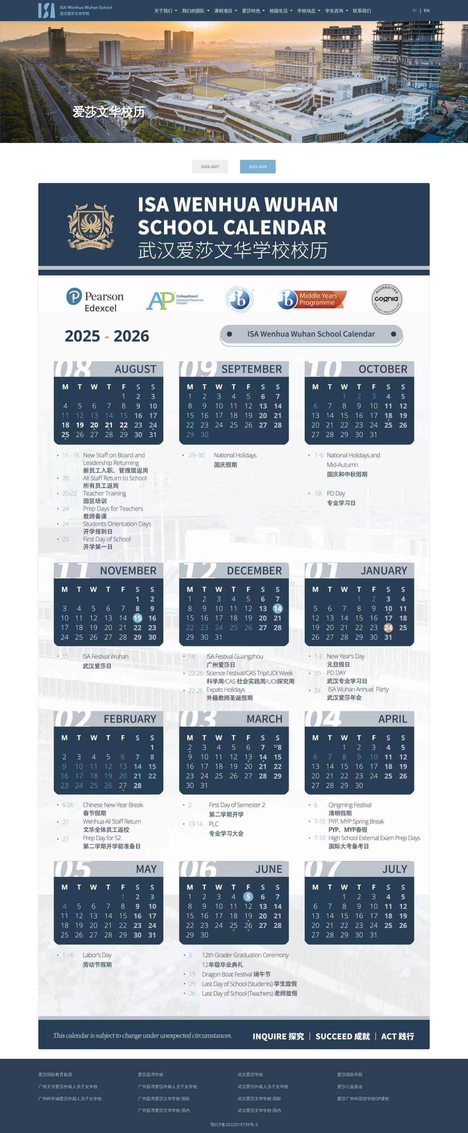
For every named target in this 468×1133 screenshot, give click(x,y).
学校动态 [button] (307, 11)
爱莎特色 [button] (251, 11)
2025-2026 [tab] (258, 166)
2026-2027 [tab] (210, 166)
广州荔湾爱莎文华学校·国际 (164, 1098)
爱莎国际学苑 (350, 1074)
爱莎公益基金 (350, 1086)
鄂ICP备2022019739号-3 (234, 1124)
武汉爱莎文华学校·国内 (259, 1110)
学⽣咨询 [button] (335, 11)
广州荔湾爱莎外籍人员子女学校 (167, 1086)
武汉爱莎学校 (250, 1074)
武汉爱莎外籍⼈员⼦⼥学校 (263, 1086)
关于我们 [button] (164, 11)
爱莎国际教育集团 (55, 1074)
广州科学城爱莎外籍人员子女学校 (70, 1098)
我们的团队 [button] (194, 11)
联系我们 (362, 11)
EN (427, 10)
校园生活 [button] (279, 11)
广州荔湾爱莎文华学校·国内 (164, 1110)
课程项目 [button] (224, 11)
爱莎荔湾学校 (150, 1074)
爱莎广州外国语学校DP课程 (363, 1098)
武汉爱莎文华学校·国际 (259, 1098)
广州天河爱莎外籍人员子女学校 (68, 1086)
